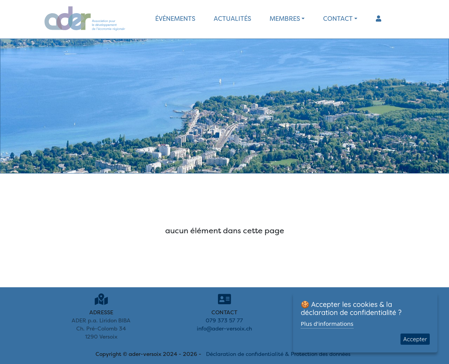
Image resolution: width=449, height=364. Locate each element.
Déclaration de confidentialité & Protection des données (278, 353)
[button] (378, 18)
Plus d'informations (327, 323)
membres (285, 18)
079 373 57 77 (224, 320)
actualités (232, 18)
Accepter (415, 339)
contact (338, 18)
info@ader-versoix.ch (224, 328)
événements (175, 18)
